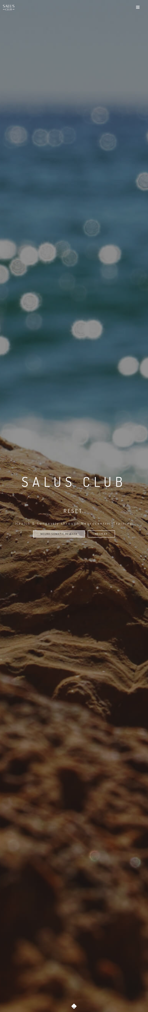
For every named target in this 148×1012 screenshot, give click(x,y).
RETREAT (101, 534)
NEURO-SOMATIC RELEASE (58, 534)
